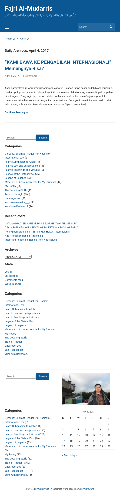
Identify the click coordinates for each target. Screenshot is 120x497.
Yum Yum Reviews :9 (16, 206)
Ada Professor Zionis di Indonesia (24, 235)
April (22, 38)
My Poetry (10, 186)
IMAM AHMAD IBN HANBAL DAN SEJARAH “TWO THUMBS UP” (41, 223)
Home (8, 38)
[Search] (93, 27)
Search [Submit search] (111, 27)
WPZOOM (89, 489)
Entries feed (11, 275)
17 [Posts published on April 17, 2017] (63, 440)
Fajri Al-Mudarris (29, 8)
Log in (8, 271)
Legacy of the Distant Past (19, 174)
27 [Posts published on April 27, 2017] (86, 446)
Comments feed (14, 279)
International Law (14, 157)
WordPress (43, 489)
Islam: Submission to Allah (20, 161)
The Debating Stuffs (16, 190)
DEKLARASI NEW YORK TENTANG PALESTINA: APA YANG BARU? (41, 227)
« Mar (65, 455)
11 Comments (29, 75)
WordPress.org (13, 283)
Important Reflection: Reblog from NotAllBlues (31, 239)
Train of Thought (14, 194)
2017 (15, 38)
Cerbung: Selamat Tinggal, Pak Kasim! (26, 153)
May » (73, 455)
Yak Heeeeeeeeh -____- (17, 202)
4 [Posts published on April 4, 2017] (70, 429)
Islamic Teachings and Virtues (22, 169)
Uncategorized (13, 198)
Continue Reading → (16, 112)
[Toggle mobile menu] (7, 27)
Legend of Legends (15, 177)
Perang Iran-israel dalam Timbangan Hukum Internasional (37, 231)
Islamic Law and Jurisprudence (22, 165)
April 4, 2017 (12, 75)
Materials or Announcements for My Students (30, 182)
